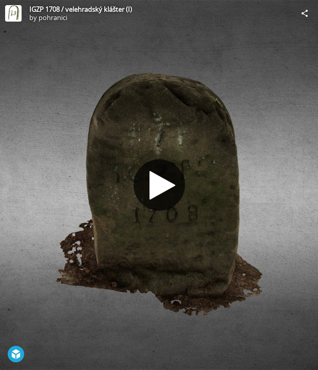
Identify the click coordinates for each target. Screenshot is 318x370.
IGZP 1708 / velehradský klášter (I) (80, 9)
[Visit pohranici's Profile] (13, 13)
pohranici (53, 17)
